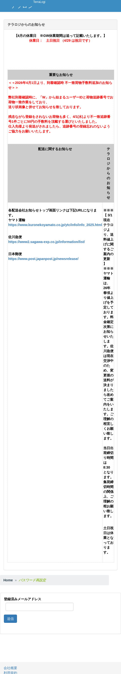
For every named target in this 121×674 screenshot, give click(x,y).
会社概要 (10, 668)
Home (8, 580)
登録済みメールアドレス (22, 599)
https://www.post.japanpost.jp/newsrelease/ (43, 259)
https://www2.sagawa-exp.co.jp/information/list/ (46, 242)
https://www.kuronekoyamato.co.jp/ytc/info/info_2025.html (55, 225)
